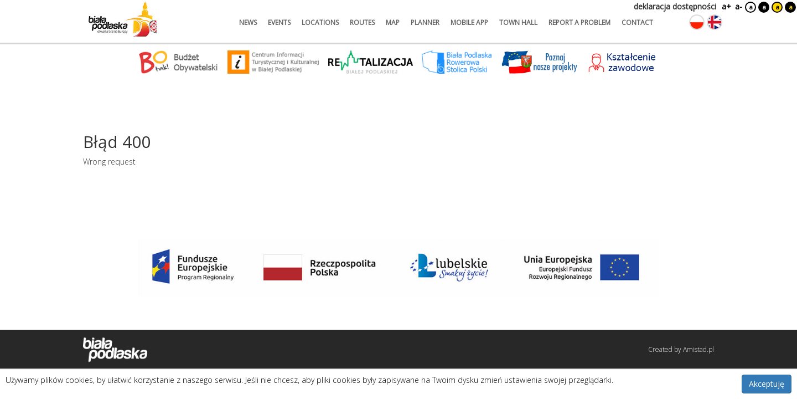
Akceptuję (766, 383)
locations (320, 22)
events (279, 22)
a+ (725, 6)
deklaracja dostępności (675, 6)
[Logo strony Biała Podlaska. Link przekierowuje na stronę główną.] (123, 19)
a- (738, 6)
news (248, 22)
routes (362, 22)
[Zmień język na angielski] (714, 22)
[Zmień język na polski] (697, 22)
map (393, 22)
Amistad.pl (698, 349)
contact (637, 22)
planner (425, 22)
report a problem (579, 22)
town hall (518, 22)
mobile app (469, 22)
